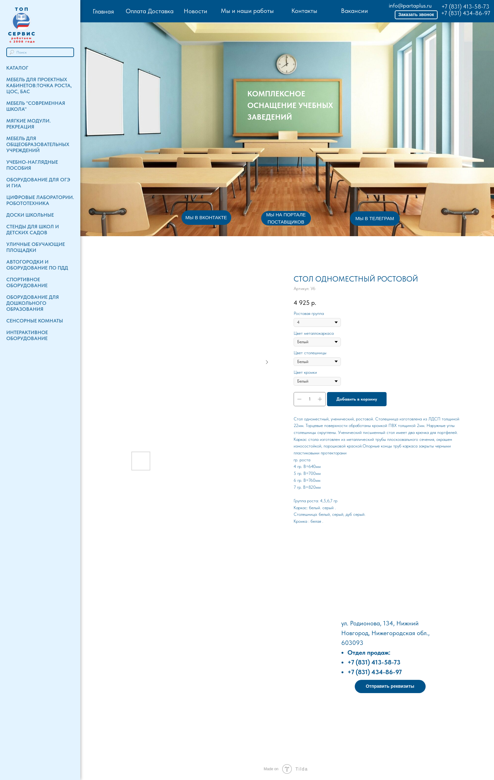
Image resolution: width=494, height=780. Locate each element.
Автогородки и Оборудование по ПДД (37, 265)
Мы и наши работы (247, 10)
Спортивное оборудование (27, 282)
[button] (416, 14)
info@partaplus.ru (410, 5)
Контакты (304, 10)
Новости (195, 11)
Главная (103, 11)
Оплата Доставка (150, 11)
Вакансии (354, 10)
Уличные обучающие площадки (35, 247)
